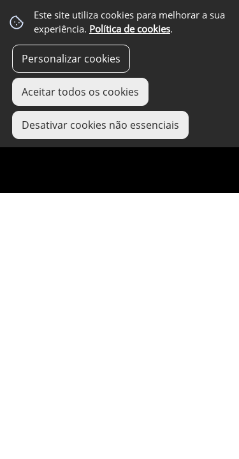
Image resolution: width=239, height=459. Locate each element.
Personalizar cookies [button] (71, 59)
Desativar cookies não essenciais (100, 125)
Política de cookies (129, 29)
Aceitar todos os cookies (80, 92)
